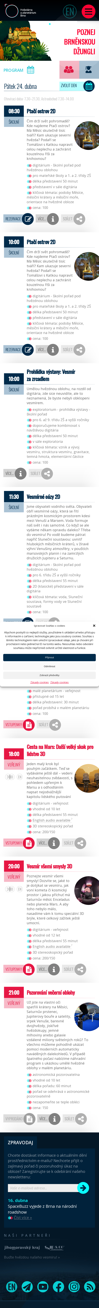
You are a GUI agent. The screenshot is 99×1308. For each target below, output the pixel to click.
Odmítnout (49, 666)
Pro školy (88, 70)
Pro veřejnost (69, 70)
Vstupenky (13, 724)
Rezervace (13, 218)
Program (20, 70)
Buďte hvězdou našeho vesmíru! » (32, 1257)
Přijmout (49, 657)
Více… (42, 218)
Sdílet (67, 218)
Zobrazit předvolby (49, 675)
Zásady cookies (39, 682)
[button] (94, 625)
